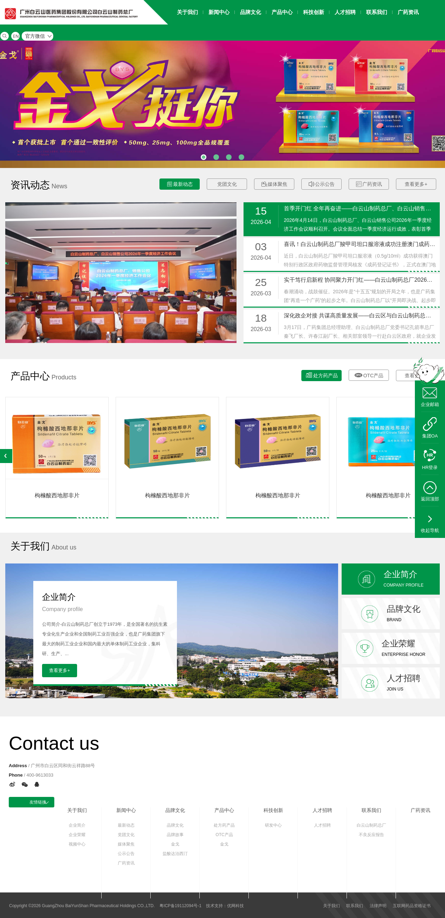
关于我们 (77, 810)
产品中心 (224, 810)
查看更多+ (416, 184)
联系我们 (371, 810)
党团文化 (227, 184)
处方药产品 (322, 375)
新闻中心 (126, 810)
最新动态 (180, 184)
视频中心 (77, 844)
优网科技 (235, 905)
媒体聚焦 (274, 184)
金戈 (175, 844)
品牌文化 (175, 810)
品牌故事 (175, 834)
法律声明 (378, 905)
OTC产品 (369, 374)
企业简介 (77, 825)
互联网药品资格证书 (412, 905)
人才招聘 (322, 810)
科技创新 (273, 810)
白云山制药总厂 (371, 825)
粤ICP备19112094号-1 (180, 905)
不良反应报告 (371, 834)
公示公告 (322, 184)
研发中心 (273, 825)
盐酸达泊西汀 (175, 853)
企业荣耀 (77, 834)
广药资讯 (369, 184)
